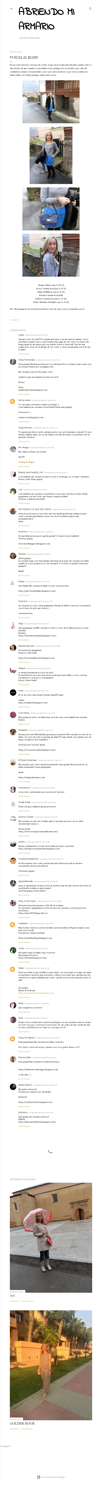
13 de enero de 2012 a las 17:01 (56, 472)
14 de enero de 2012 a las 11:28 (38, 842)
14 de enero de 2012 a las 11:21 (46, 817)
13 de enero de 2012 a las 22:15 (36, 691)
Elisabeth (23, 730)
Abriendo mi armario (46, 19)
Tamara (22, 554)
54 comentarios (27, 1301)
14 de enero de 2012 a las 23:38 (49, 901)
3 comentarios (27, 1429)
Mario (21, 968)
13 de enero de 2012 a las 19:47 (37, 581)
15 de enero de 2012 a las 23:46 (37, 1003)
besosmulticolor (26, 646)
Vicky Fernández (26, 360)
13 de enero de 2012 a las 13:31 (36, 335)
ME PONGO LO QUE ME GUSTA (34, 509)
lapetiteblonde (25, 881)
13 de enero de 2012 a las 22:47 (43, 713)
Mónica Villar (24, 1057)
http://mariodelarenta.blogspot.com (36, 993)
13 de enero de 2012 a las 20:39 (36, 624)
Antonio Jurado (25, 817)
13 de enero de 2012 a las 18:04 (41, 532)
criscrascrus (24, 787)
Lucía (21, 948)
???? (12, 1296)
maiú (20, 690)
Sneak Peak (24, 802)
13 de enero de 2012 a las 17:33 (64, 509)
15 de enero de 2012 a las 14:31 (36, 948)
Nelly (20, 1003)
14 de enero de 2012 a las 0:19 (49, 760)
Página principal (29, 38)
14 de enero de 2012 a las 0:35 (42, 788)
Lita (20, 489)
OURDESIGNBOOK (28, 859)
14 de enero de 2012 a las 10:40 (43, 802)
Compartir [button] (14, 320)
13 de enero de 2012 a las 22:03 (39, 668)
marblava (23, 923)
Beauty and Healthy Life (30, 472)
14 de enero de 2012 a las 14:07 (51, 859)
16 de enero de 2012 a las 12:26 (48, 1038)
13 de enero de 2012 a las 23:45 (41, 730)
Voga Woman (25, 427)
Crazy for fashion (26, 1037)
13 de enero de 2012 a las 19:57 (40, 601)
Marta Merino (25, 1085)
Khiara (21, 581)
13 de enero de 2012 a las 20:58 (47, 646)
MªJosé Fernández (27, 760)
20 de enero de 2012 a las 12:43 (41, 1112)
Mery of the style (26, 901)
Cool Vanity (24, 713)
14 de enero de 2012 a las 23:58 (41, 923)
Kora (20, 1018)
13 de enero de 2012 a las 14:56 (42, 447)
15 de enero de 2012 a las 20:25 (37, 968)
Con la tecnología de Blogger (51, 1477)
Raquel (21, 668)
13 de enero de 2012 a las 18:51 (38, 554)
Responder (24, 354)
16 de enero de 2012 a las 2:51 (36, 1018)
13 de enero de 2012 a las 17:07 (35, 490)
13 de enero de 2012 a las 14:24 (48, 360)
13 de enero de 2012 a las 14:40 (45, 428)
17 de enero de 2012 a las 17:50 (45, 1057)
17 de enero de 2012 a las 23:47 (45, 1085)
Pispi (20, 623)
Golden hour (22, 1423)
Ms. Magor (23, 447)
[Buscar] (90, 8)
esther (21, 842)
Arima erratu (24, 400)
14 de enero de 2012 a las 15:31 (45, 881)
